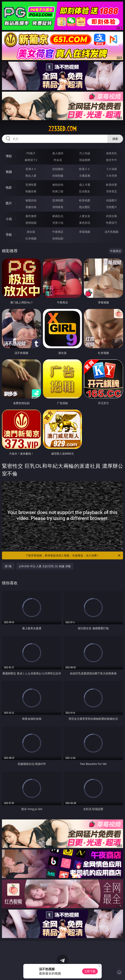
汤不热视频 (111, 232)
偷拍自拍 (57, 184)
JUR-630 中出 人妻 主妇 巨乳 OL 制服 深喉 (45, 566)
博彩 (9, 156)
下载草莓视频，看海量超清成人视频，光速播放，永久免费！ (73, 555)
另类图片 (111, 207)
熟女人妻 (30, 175)
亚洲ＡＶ (30, 169)
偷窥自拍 (30, 200)
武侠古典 (111, 216)
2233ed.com (62, 129)
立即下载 (89, 971)
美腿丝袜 (30, 207)
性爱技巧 (111, 223)
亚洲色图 (57, 200)
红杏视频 (30, 238)
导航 (9, 234)
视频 (9, 172)
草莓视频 (84, 232)
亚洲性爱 (30, 184)
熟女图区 (84, 207)
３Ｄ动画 (111, 169)
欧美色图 (84, 200)
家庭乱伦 (57, 216)
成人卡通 (84, 184)
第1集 (8, 566)
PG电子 (31, 153)
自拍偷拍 (57, 169)
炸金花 (58, 160)
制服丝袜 (30, 191)
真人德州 (57, 153)
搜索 (115, 139)
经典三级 (57, 191)
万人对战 (84, 153)
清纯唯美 (57, 207)
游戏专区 (111, 153)
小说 (9, 219)
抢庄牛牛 (111, 160)
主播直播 (84, 175)
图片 (9, 203)
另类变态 (111, 191)
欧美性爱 (111, 184)
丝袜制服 (57, 175)
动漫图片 (111, 200)
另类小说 (57, 223)
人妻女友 (84, 216)
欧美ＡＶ (84, 169)
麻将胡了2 (31, 160)
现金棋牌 (84, 160)
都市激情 (30, 216)
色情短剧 (57, 238)
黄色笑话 (84, 223)
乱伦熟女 (84, 191)
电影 (9, 187)
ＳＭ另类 (111, 175)
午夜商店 (57, 232)
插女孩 (31, 232)
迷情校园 (30, 223)
